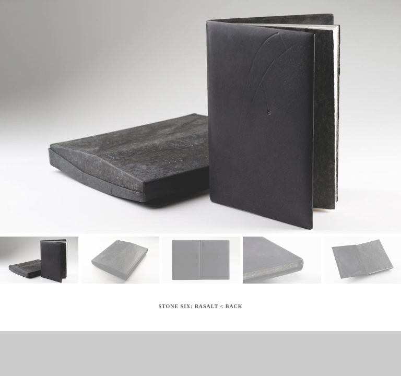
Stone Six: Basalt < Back (200, 306)
